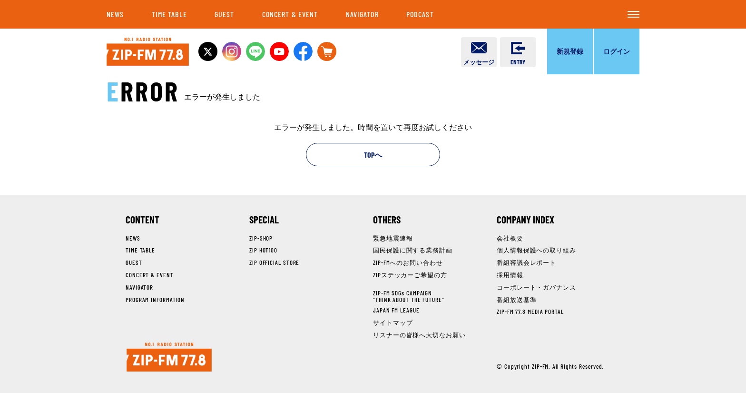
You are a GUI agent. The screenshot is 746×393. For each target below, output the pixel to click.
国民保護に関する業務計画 (412, 250)
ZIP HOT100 (263, 250)
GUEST (225, 14)
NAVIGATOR (362, 14)
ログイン (616, 51)
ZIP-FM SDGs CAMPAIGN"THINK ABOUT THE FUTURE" (408, 296)
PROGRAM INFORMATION (155, 299)
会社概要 (510, 238)
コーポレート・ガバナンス (536, 287)
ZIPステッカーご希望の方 (410, 275)
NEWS (115, 14)
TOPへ (373, 154)
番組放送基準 (516, 299)
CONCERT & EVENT (290, 14)
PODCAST (420, 14)
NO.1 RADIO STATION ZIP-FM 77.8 (148, 51)
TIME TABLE (169, 14)
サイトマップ (392, 322)
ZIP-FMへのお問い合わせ (408, 262)
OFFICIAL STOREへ (326, 51)
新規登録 (570, 51)
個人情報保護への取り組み (536, 250)
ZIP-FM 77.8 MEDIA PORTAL (530, 311)
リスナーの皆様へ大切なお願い (419, 335)
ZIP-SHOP (261, 238)
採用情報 (510, 275)
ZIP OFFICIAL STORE (274, 262)
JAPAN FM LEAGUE (396, 310)
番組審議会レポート (526, 262)
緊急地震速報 (392, 238)
